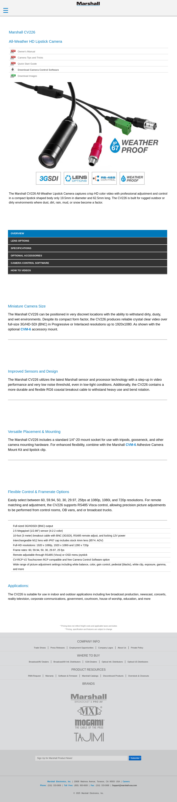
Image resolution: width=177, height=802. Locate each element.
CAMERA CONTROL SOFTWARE (30, 263)
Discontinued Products (113, 676)
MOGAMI (88, 724)
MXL (88, 711)
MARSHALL (88, 698)
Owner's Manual (26, 51)
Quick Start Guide (27, 63)
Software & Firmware (67, 676)
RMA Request (34, 676)
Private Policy (137, 648)
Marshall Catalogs (90, 676)
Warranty (49, 676)
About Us (122, 648)
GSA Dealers (91, 662)
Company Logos (105, 648)
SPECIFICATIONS (21, 248)
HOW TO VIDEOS (21, 270)
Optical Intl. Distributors (112, 662)
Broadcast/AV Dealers (39, 662)
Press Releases (57, 648)
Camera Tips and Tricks (30, 57)
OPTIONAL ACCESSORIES (26, 255)
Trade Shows (40, 648)
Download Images (27, 76)
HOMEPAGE (88, 3)
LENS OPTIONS (20, 240)
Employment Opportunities (82, 648)
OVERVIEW (17, 233)
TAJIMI (88, 737)
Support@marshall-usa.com (124, 785)
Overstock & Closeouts (138, 676)
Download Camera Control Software (38, 69)
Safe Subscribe (88, 763)
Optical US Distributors (138, 662)
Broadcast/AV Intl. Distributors (67, 662)
